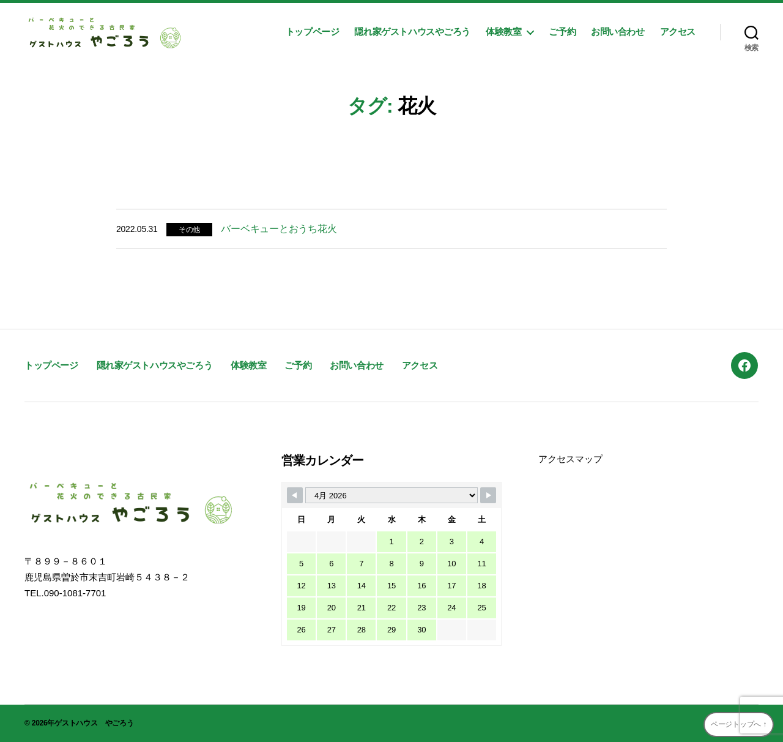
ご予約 (562, 31)
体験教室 (503, 31)
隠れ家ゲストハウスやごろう (412, 31)
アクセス (678, 31)
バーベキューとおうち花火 (278, 228)
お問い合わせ (618, 31)
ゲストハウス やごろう (93, 723)
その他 (189, 229)
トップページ (313, 31)
